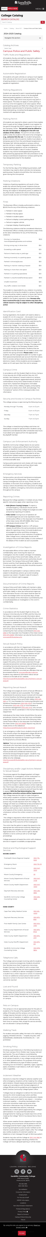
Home (6, 28)
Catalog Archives (11, 45)
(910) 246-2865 (35, 1137)
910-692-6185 (23, 1184)
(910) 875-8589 (9, 635)
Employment (23, 1195)
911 (34, 874)
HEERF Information (23, 1200)
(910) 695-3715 (18, 705)
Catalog (12, 28)
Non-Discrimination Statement (23, 1205)
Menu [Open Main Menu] (39, 9)
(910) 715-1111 (38, 864)
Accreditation (23, 1189)
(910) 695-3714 (27, 708)
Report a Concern (23, 1214)
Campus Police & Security (23, 1217)
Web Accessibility (23, 1222)
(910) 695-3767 (26, 703)
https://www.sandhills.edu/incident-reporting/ (19, 728)
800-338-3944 (23, 1186)
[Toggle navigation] (40, 38)
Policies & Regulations (23, 1209)
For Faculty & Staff (23, 1197)
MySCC (4, 8)
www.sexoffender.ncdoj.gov (28, 672)
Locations (23, 1203)
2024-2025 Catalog (12, 33)
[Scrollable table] (23, 263)
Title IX (23, 1220)
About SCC (19, 28)
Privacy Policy (22, 1211)
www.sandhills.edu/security (12, 637)
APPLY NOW (12, 8)
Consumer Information (23, 1192)
